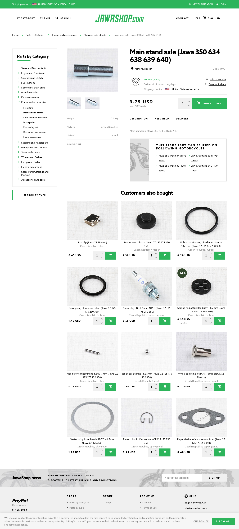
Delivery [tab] (182, 118)
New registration (201, 4)
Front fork (28, 107)
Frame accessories (32, 136)
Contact (182, 18)
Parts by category (79, 502)
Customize (201, 521)
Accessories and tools (33, 179)
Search (63, 18)
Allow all (223, 521)
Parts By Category (36, 35)
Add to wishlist (218, 79)
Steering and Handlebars (34, 142)
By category (26, 18)
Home (15, 35)
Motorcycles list (141, 68)
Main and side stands (95, 35)
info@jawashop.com (195, 508)
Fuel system (28, 82)
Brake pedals (29, 122)
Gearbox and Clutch (32, 77)
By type (45, 18)
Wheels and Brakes (31, 157)
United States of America (52, 4)
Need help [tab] (162, 118)
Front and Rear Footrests (35, 117)
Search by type (35, 195)
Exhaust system (30, 97)
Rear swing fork (30, 127)
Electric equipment (31, 166)
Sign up (214, 477)
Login (221, 4)
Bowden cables (29, 92)
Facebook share (217, 84)
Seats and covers (30, 152)
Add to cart (212, 103)
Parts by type (76, 507)
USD (73, 4)
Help (197, 18)
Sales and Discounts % (33, 68)
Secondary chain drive (33, 87)
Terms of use (149, 507)
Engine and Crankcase (33, 73)
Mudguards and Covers (34, 147)
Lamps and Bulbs (30, 162)
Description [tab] (139, 118)
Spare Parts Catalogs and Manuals (34, 173)
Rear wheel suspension (34, 132)
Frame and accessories (64, 35)
